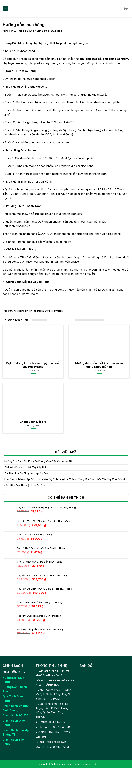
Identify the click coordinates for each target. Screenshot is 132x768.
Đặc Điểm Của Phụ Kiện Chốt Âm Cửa (24, 485)
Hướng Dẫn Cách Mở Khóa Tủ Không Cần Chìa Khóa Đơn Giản (38, 461)
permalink (57, 311)
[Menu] (5, 8)
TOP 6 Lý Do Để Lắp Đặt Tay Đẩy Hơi (25, 467)
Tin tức (32, 311)
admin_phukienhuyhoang (49, 31)
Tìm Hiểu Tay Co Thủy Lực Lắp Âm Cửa (26, 473)
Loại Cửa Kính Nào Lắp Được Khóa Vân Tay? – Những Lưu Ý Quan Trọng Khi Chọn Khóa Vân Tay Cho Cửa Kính (65, 479)
